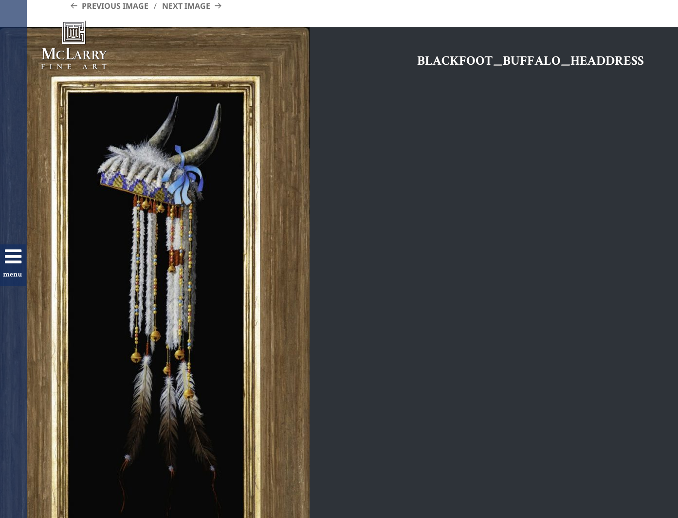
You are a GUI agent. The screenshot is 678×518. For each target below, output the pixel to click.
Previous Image (115, 5)
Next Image (186, 5)
